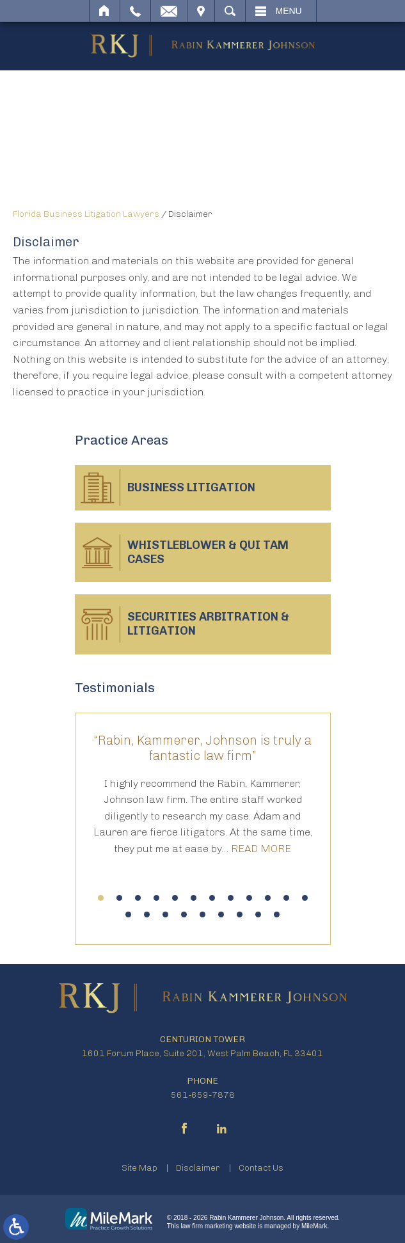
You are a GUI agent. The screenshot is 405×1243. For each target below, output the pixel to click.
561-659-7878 (203, 1094)
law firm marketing (207, 1226)
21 (277, 914)
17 (202, 914)
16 (184, 914)
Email (169, 11)
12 (305, 898)
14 (147, 914)
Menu (289, 11)
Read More (261, 849)
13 (128, 914)
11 (286, 898)
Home (105, 11)
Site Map (139, 1167)
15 (165, 914)
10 (268, 898)
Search (230, 11)
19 (239, 914)
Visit (200, 11)
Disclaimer (198, 1167)
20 (258, 914)
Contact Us (261, 1167)
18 (221, 914)
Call (135, 11)
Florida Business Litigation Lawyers (86, 214)
